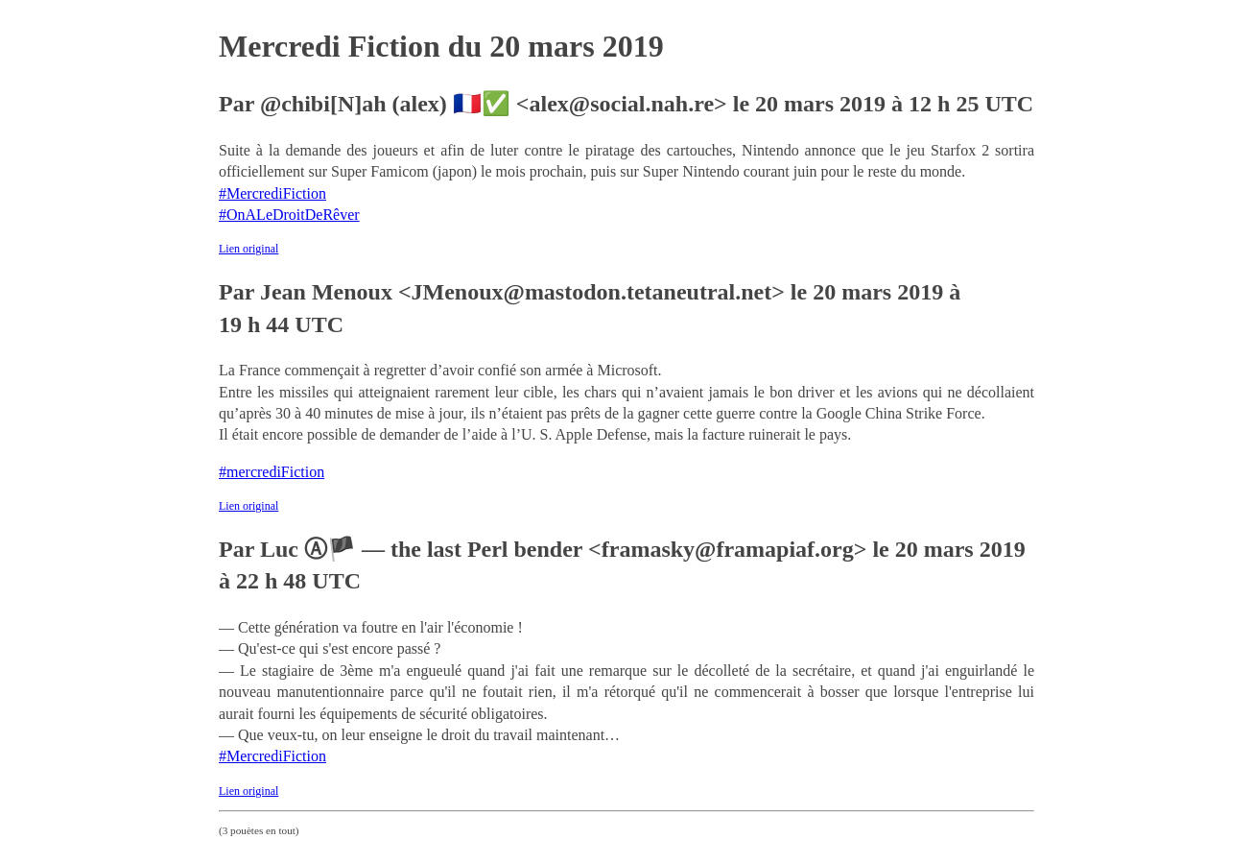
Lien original (248, 248)
